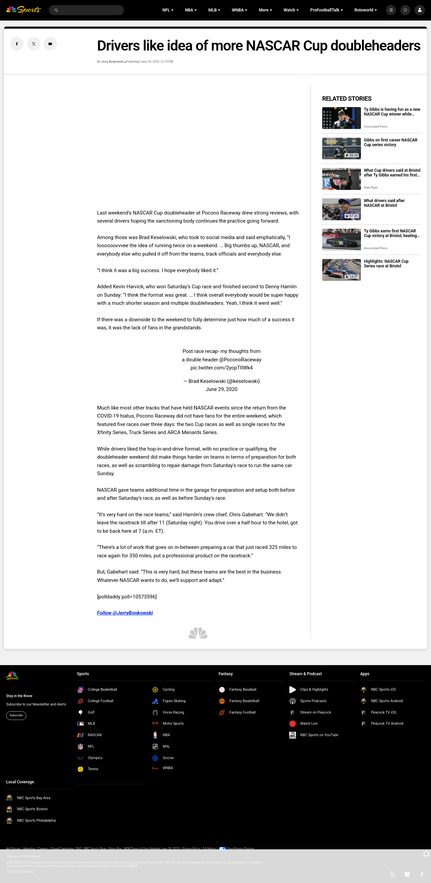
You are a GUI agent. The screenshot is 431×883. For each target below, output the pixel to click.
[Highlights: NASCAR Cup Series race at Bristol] (341, 270)
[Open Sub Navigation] (173, 10)
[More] (391, 10)
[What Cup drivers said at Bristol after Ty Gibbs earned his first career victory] (341, 179)
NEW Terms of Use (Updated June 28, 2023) (152, 848)
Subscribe (16, 715)
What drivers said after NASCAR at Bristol (384, 203)
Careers (43, 848)
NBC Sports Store (95, 848)
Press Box (115, 848)
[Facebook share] (17, 44)
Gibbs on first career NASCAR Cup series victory (391, 142)
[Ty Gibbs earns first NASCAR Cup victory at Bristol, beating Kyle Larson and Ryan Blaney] (341, 240)
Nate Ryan (371, 187)
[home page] (23, 10)
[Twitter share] (33, 44)
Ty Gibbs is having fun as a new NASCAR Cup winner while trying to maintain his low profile (392, 112)
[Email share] (50, 44)
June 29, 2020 (221, 389)
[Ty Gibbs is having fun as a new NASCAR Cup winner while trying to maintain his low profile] (341, 118)
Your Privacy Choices (240, 848)
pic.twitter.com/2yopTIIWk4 (222, 368)
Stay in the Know (19, 696)
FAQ (78, 848)
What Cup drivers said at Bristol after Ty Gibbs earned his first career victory (392, 172)
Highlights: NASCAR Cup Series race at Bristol (386, 263)
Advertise (29, 848)
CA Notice (209, 848)
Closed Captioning (62, 848)
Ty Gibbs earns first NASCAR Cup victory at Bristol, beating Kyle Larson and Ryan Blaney (390, 233)
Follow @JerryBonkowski (125, 613)
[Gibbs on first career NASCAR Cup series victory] (341, 149)
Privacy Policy (191, 848)
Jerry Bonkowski (112, 61)
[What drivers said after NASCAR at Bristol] (341, 209)
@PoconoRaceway (240, 360)
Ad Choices (13, 848)
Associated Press (376, 126)
